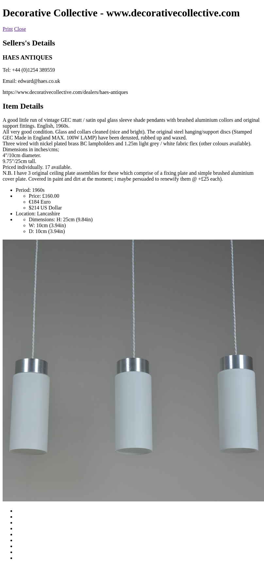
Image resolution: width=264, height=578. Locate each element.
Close (20, 29)
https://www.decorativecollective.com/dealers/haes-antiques (65, 92)
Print (8, 29)
